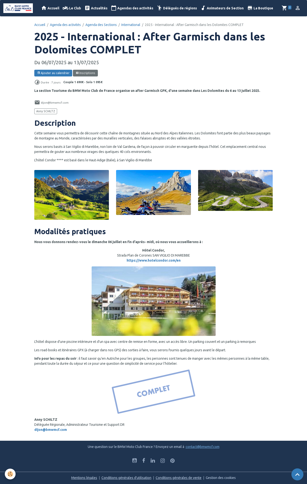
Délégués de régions (177, 8)
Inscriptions (85, 73)
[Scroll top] (297, 474)
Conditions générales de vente (178, 478)
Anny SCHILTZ (45, 111)
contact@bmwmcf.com (202, 447)
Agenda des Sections (101, 25)
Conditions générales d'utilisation (126, 478)
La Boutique (260, 8)
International (130, 25)
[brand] (19, 8)
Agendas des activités (132, 8)
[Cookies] (10, 474)
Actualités (95, 8)
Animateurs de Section (222, 8)
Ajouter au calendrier (53, 73)
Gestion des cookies (221, 478)
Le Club (72, 8)
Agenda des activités (65, 25)
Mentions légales (84, 478)
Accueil (50, 8)
